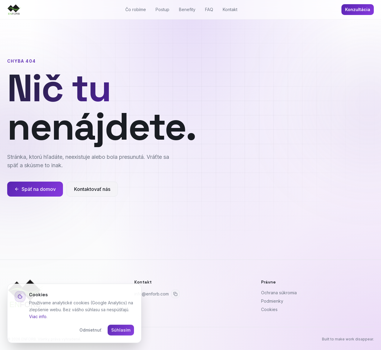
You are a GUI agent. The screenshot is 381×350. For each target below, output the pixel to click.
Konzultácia (357, 9)
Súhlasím (120, 331)
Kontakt (230, 9)
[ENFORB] (14, 9)
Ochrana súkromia (279, 292)
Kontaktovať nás (92, 189)
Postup (162, 9)
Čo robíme (135, 9)
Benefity (187, 9)
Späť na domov (35, 189)
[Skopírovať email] (175, 294)
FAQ (209, 9)
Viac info (37, 317)
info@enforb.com (151, 293)
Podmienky (272, 301)
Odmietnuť (90, 331)
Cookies (269, 309)
